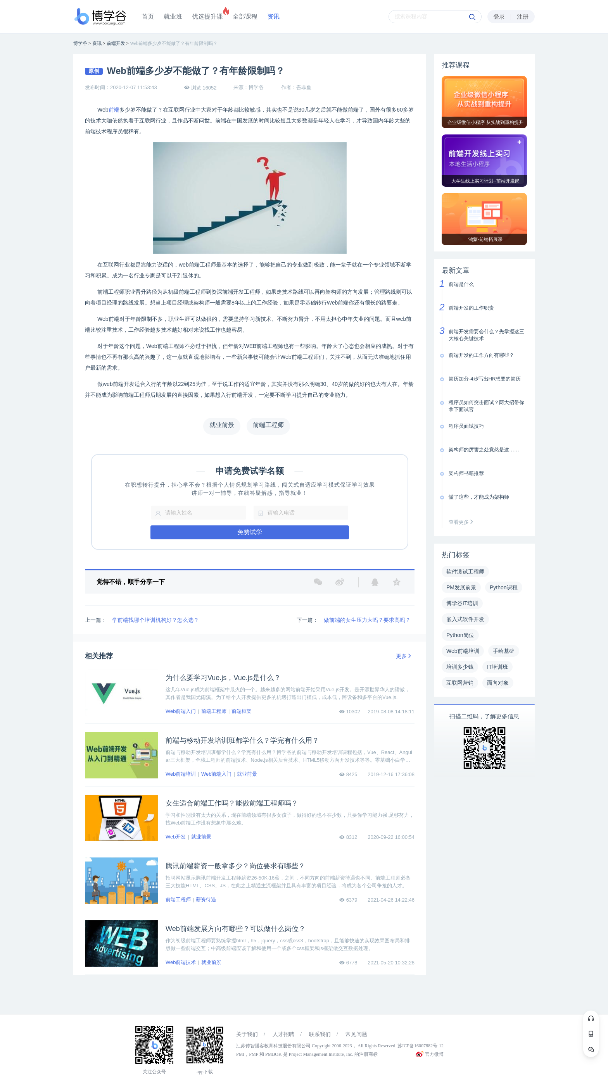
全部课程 (245, 16)
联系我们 (320, 1034)
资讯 (273, 16)
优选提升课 (207, 16)
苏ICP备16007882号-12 (420, 1045)
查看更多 (463, 522)
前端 (114, 110)
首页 (148, 16)
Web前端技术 (181, 962)
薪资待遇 (206, 899)
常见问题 (356, 1034)
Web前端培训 (181, 774)
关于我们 (247, 1034)
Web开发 (176, 837)
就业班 (173, 16)
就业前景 (247, 774)
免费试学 (249, 532)
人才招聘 (283, 1034)
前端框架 (241, 711)
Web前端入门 (181, 711)
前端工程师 (213, 711)
